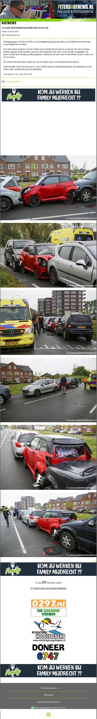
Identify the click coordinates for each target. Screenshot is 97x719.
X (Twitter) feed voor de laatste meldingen (48, 588)
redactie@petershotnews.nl (48, 702)
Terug (94, 561)
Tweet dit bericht (12, 81)
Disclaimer (48, 695)
